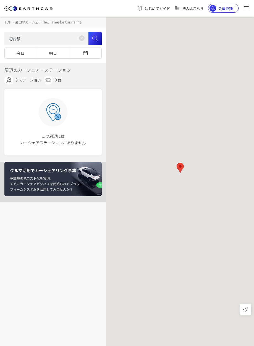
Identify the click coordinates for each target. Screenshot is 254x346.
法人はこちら (189, 8)
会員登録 (221, 8)
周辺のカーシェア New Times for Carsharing (48, 22)
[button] (180, 168)
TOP (7, 22)
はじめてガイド (153, 8)
